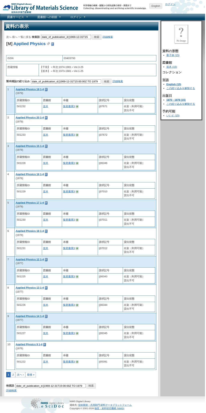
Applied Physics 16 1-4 (30, 174)
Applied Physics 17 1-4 (30, 202)
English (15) (173, 84)
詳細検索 (107, 36)
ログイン (170, 4)
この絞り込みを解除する (180, 88)
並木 (45, 106)
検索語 (36, 36)
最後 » (30, 374)
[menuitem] (17, 17)
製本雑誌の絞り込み (18, 81)
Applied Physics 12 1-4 (30, 259)
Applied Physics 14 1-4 (30, 316)
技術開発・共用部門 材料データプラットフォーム (105, 405)
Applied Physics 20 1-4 (30, 117)
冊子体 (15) (173, 55)
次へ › (20, 374)
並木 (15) (171, 66)
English (156, 5)
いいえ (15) (173, 115)
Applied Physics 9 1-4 (29, 344)
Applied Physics (29, 43)
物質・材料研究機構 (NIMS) (109, 408)
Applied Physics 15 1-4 (30, 145)
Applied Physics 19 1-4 (30, 89)
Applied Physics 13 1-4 (30, 287)
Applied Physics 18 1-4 (30, 230)
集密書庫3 (69, 106)
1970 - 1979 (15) (176, 99)
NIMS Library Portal (39, 8)
